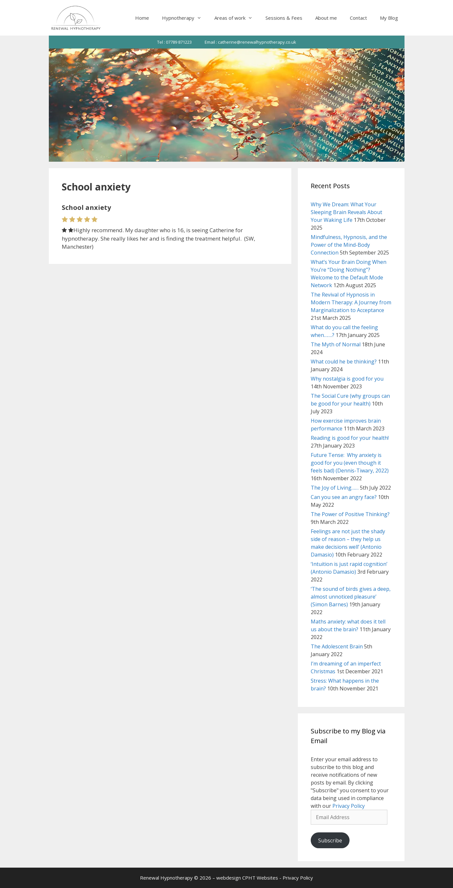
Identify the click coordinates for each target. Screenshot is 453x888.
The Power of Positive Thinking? (350, 514)
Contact (358, 18)
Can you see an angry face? (344, 497)
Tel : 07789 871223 (174, 42)
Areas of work (236, 18)
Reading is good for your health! (350, 437)
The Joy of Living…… (335, 487)
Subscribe (330, 840)
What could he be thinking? (344, 361)
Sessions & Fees (283, 18)
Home (142, 18)
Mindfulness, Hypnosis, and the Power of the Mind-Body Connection (349, 244)
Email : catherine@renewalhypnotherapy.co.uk (250, 42)
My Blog (389, 18)
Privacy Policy (348, 805)
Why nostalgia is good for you (347, 378)
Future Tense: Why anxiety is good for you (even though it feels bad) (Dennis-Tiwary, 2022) (350, 462)
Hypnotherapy (185, 18)
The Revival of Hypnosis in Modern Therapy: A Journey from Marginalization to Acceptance (351, 302)
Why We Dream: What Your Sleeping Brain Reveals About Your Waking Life (346, 212)
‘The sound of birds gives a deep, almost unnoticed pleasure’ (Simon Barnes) (351, 596)
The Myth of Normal (336, 344)
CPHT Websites (260, 877)
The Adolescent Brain (337, 646)
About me (326, 18)
